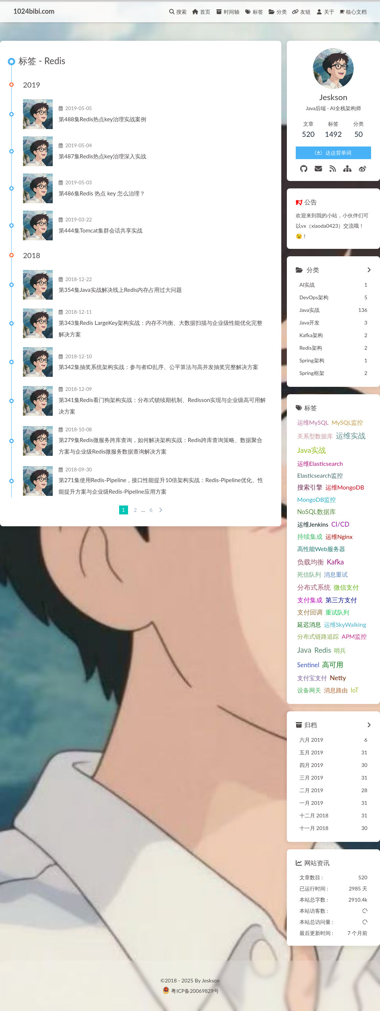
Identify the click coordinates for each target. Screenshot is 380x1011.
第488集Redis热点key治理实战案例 (102, 119)
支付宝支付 (312, 677)
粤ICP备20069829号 (195, 991)
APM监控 (354, 636)
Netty (338, 678)
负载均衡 (310, 562)
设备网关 (309, 690)
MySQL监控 (347, 422)
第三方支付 (341, 600)
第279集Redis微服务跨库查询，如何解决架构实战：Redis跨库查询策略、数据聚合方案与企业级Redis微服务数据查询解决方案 (160, 446)
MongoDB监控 (316, 499)
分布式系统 (314, 587)
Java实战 (311, 449)
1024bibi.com (34, 11)
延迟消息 (309, 624)
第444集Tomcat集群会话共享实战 (100, 230)
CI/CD (340, 524)
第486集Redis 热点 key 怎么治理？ (102, 193)
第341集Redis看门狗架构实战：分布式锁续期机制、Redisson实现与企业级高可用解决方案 (162, 405)
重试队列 (337, 612)
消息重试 (336, 574)
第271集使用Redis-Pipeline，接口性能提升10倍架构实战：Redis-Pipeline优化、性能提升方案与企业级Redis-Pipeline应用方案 (161, 486)
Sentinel (308, 665)
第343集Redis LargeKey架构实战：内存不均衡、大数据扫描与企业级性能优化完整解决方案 (160, 328)
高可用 (332, 664)
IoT (354, 690)
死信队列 (309, 574)
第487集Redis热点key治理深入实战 (102, 156)
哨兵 (340, 650)
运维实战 (351, 435)
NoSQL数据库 (316, 512)
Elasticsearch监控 (320, 475)
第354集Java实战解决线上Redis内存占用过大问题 (120, 289)
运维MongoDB (344, 487)
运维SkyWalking (345, 624)
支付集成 (309, 600)
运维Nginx (339, 536)
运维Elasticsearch (320, 463)
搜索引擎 (309, 487)
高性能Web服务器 (321, 548)
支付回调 (309, 612)
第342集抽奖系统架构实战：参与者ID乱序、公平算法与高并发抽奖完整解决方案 (158, 366)
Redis (322, 650)
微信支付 (346, 587)
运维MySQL (313, 422)
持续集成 (309, 536)
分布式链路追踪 (318, 636)
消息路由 (336, 690)
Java (304, 649)
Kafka (335, 562)
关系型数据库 (315, 435)
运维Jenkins (312, 524)
